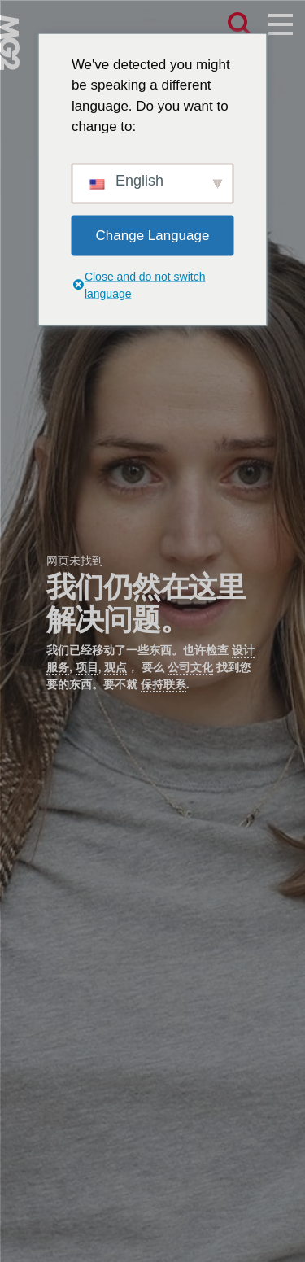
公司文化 (190, 667)
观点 (115, 667)
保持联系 (163, 684)
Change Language (153, 234)
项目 (87, 667)
